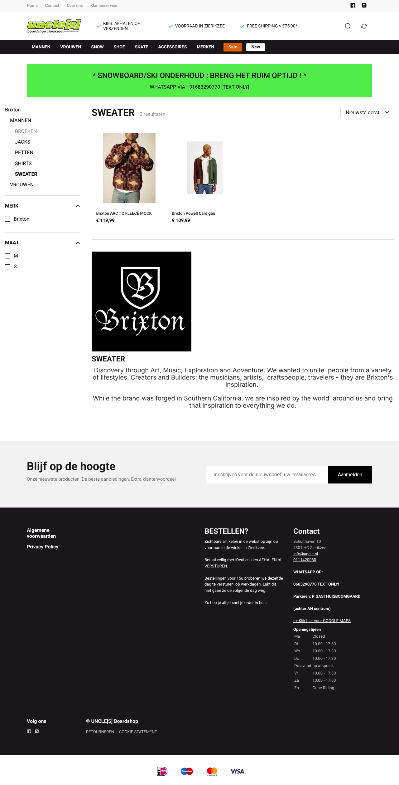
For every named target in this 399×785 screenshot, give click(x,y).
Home (32, 5)
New (255, 47)
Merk (42, 206)
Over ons (75, 5)
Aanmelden (350, 475)
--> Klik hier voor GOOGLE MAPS (322, 621)
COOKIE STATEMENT (138, 732)
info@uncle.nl (305, 554)
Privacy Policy (42, 547)
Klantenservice (103, 5)
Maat (42, 243)
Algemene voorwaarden (41, 533)
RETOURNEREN (100, 732)
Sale (232, 47)
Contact (52, 5)
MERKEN (205, 47)
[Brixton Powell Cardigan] (205, 179)
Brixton (21, 219)
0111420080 (304, 560)
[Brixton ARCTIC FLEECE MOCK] (129, 179)
